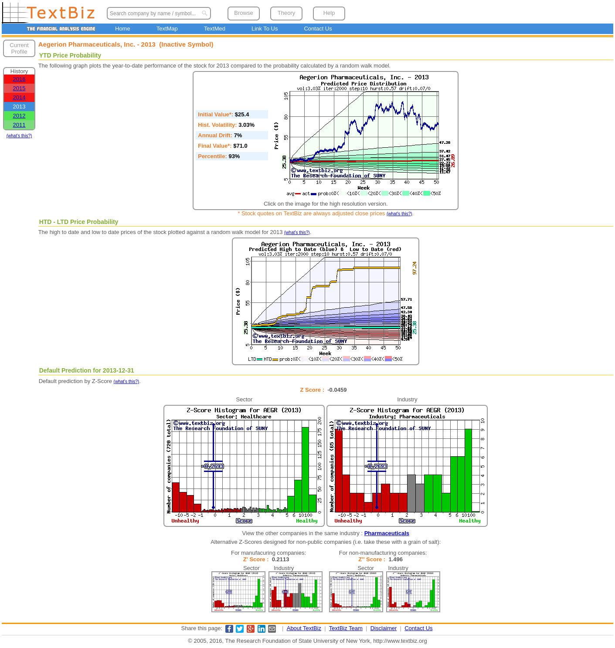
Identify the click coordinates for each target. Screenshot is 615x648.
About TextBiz (304, 628)
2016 (19, 79)
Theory (286, 13)
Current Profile (19, 48)
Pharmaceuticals (386, 533)
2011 (19, 125)
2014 (19, 97)
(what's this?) (19, 135)
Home (122, 28)
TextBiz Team (346, 628)
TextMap (167, 28)
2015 (19, 88)
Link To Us (264, 28)
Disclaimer (383, 628)
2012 (19, 115)
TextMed (214, 28)
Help (329, 13)
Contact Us (318, 28)
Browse (243, 13)
